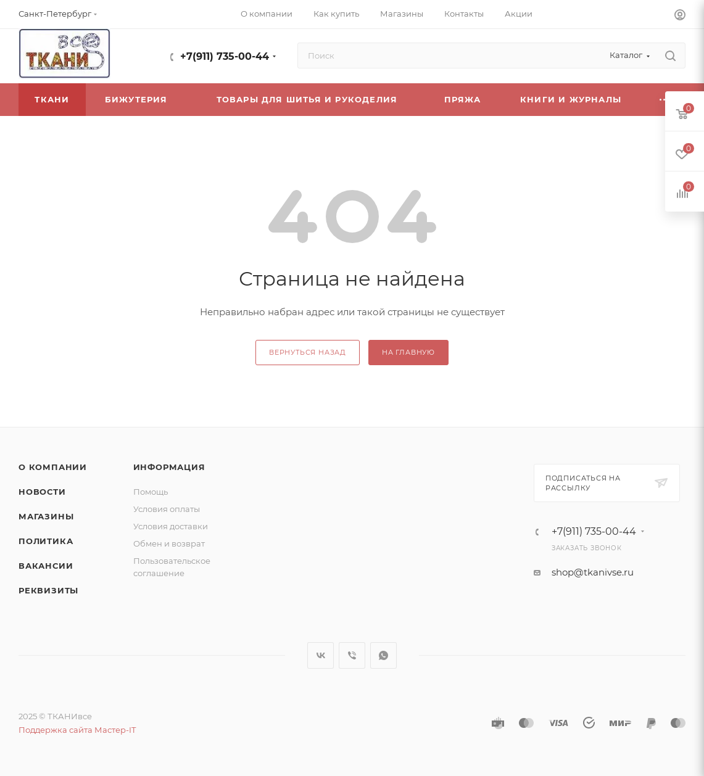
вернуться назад (307, 352)
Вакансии (46, 566)
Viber (352, 655)
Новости (42, 492)
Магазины (46, 516)
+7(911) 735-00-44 (224, 56)
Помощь (150, 492)
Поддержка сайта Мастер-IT (77, 730)
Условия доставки (170, 526)
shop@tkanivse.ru (593, 572)
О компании (53, 467)
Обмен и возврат (169, 543)
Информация (169, 467)
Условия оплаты (166, 509)
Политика (46, 541)
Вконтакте (320, 655)
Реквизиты (48, 590)
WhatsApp (383, 655)
